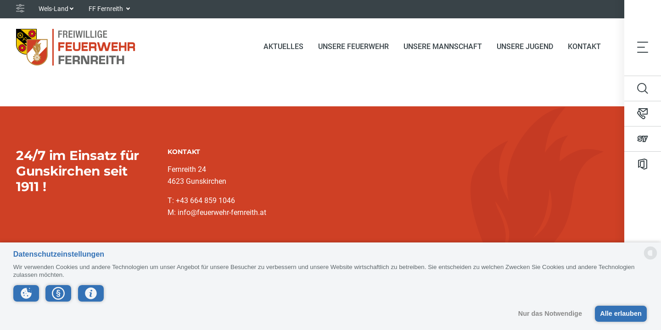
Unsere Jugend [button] (525, 46)
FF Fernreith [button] (106, 8)
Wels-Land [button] (53, 8)
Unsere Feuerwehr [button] (353, 46)
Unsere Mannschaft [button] (442, 46)
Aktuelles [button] (283, 46)
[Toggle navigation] (642, 46)
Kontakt (584, 46)
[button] (26, 293)
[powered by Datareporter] (650, 258)
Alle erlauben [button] (620, 313)
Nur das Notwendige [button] (550, 313)
